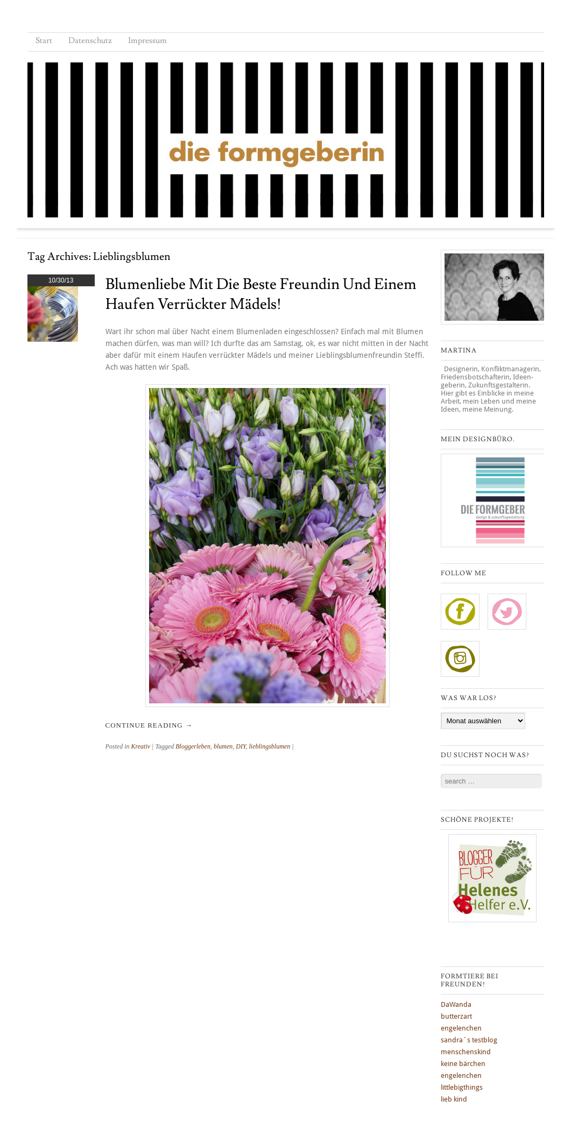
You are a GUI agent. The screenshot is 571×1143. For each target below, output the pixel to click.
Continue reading (149, 725)
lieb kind (454, 1099)
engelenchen (461, 1028)
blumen (223, 746)
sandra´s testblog (469, 1040)
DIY (240, 746)
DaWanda (456, 1004)
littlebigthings (462, 1087)
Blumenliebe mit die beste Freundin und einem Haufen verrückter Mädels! (261, 294)
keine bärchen (463, 1064)
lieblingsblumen (270, 746)
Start (44, 41)
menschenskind (466, 1052)
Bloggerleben (192, 746)
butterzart (456, 1016)
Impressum (147, 41)
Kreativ (141, 746)
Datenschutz (90, 41)
